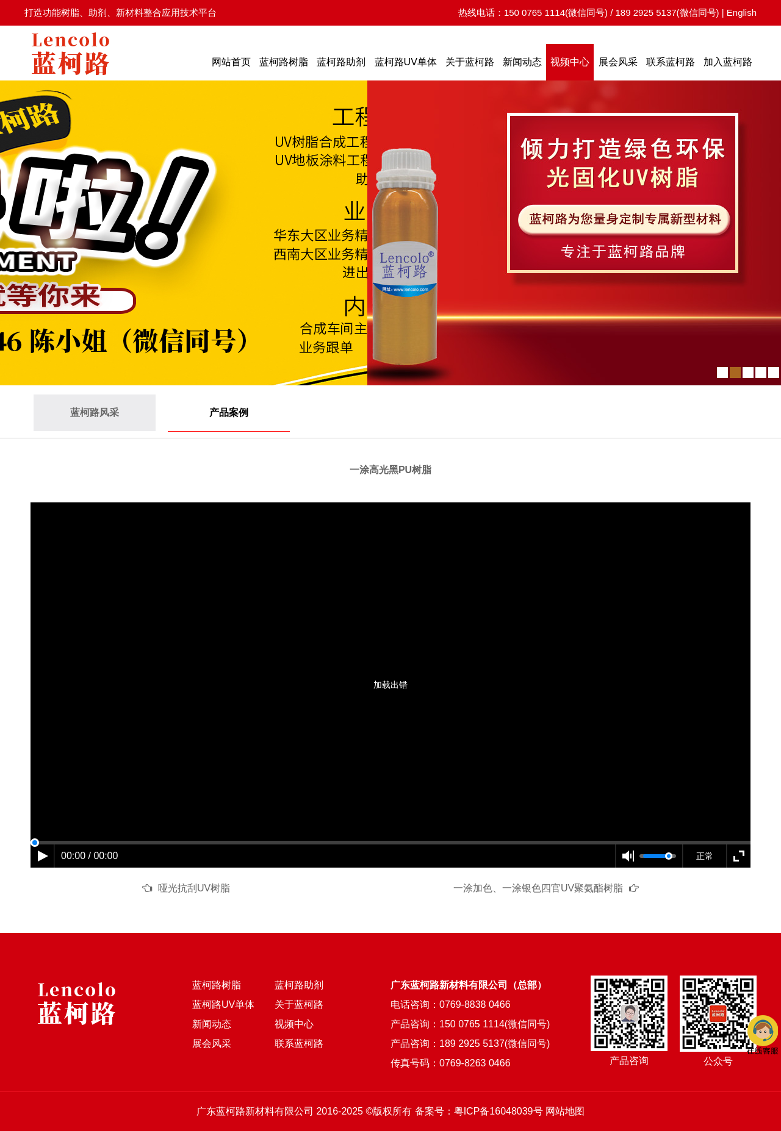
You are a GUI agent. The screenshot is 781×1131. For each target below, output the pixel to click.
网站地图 (565, 1111)
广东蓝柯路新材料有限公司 (255, 1111)
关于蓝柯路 (469, 62)
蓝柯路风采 (94, 412)
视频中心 (569, 62)
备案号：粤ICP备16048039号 (479, 1111)
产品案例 (228, 412)
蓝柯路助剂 (341, 62)
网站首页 (231, 62)
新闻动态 (522, 62)
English (742, 12)
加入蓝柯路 (728, 62)
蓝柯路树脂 (283, 62)
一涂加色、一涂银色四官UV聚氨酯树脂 (538, 888)
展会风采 (618, 62)
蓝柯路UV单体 (406, 62)
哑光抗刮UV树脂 (194, 888)
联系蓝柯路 (670, 62)
